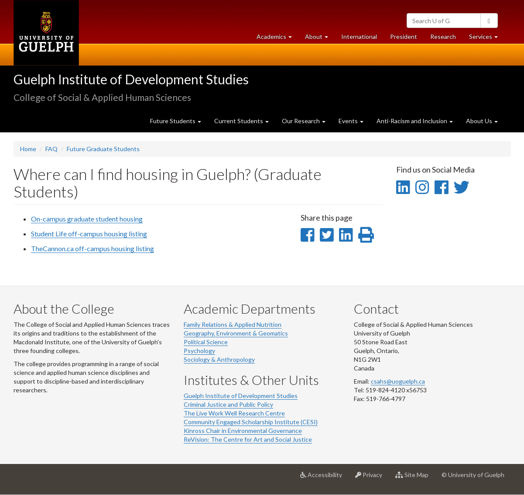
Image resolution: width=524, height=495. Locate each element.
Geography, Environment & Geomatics (236, 333)
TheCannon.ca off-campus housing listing (92, 248)
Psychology (199, 350)
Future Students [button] (175, 121)
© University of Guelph (473, 474)
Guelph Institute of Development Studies (131, 79)
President (403, 36)
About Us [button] (482, 121)
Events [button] (351, 121)
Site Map (415, 478)
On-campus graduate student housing (87, 219)
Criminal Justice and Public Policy (228, 404)
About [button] (320, 38)
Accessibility (324, 478)
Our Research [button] (303, 121)
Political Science (206, 342)
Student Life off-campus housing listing (89, 233)
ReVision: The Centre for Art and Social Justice (248, 439)
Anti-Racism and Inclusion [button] (415, 121)
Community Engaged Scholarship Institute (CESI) (251, 422)
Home (28, 148)
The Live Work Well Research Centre (234, 413)
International (359, 36)
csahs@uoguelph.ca (398, 381)
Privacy (372, 478)
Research (446, 38)
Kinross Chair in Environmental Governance (243, 430)
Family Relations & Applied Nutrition (232, 324)
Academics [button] (277, 38)
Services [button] (486, 38)
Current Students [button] (241, 121)
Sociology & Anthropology (219, 359)
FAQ (51, 148)
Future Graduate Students (103, 148)
